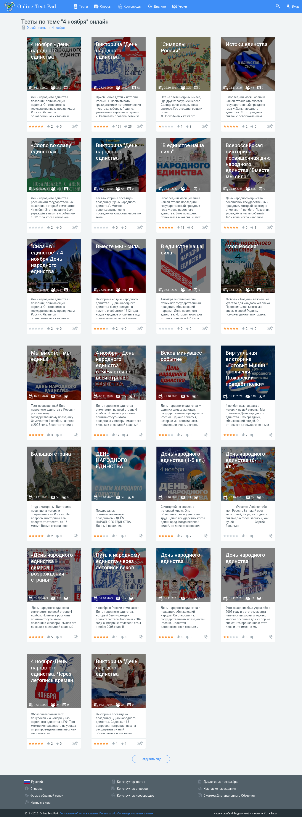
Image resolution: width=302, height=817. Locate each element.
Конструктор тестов (131, 781)
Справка (37, 788)
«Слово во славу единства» (51, 148)
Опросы (102, 6)
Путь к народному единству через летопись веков (118, 561)
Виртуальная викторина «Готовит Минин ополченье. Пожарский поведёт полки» (245, 368)
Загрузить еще (151, 759)
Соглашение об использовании (79, 813)
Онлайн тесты (37, 27)
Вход (292, 6)
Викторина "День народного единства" (116, 50)
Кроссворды (129, 6)
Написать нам (40, 802)
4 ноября (58, 27)
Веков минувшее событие (181, 356)
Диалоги (157, 6)
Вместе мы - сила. (118, 246)
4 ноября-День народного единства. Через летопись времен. (53, 670)
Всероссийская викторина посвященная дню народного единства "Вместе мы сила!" (248, 161)
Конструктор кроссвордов (135, 795)
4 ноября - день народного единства (50, 50)
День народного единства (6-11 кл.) (245, 460)
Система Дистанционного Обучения (229, 795)
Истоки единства (247, 44)
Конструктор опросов (132, 788)
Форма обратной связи (47, 795)
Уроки (179, 6)
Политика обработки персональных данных (126, 813)
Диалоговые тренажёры (221, 781)
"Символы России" (173, 47)
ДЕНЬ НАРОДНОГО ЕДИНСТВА (111, 460)
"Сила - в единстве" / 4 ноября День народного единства (47, 258)
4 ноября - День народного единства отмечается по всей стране (115, 365)
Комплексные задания (220, 788)
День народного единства (180, 558)
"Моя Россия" (242, 246)
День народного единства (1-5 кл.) (183, 457)
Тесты (80, 6)
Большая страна (51, 454)
